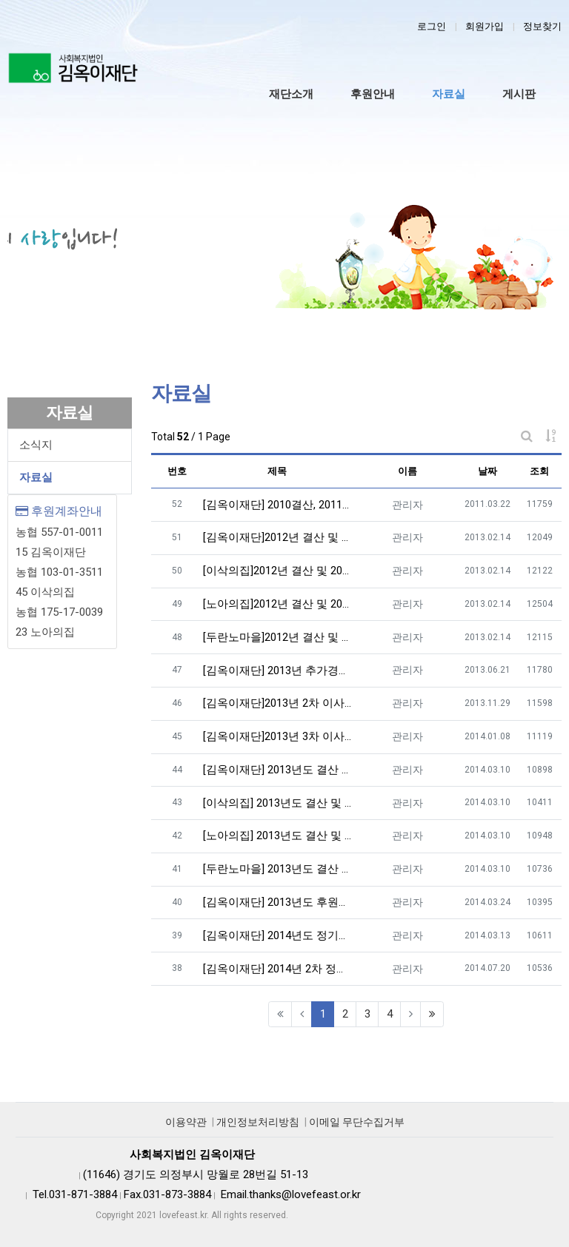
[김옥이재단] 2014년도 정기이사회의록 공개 (277, 935)
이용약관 (186, 1122)
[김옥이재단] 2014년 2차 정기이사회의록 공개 (277, 968)
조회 (539, 471)
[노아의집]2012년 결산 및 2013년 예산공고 (277, 604)
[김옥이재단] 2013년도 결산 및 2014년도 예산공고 (277, 769)
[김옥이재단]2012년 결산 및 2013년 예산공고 (277, 537)
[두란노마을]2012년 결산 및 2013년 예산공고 (277, 637)
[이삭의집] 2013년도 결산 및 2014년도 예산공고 (277, 803)
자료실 (36, 477)
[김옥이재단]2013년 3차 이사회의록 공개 (277, 736)
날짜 (487, 471)
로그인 (431, 26)
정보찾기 (542, 26)
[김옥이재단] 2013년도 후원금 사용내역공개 (277, 902)
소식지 (36, 444)
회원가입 (484, 26)
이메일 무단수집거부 (357, 1122)
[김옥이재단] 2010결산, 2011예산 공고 (277, 504)
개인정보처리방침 (257, 1122)
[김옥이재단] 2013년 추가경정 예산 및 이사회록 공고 (277, 670)
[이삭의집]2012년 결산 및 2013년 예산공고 (277, 570)
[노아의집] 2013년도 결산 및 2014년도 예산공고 (277, 835)
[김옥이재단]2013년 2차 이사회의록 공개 (277, 703)
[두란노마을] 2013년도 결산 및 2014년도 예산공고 (277, 868)
